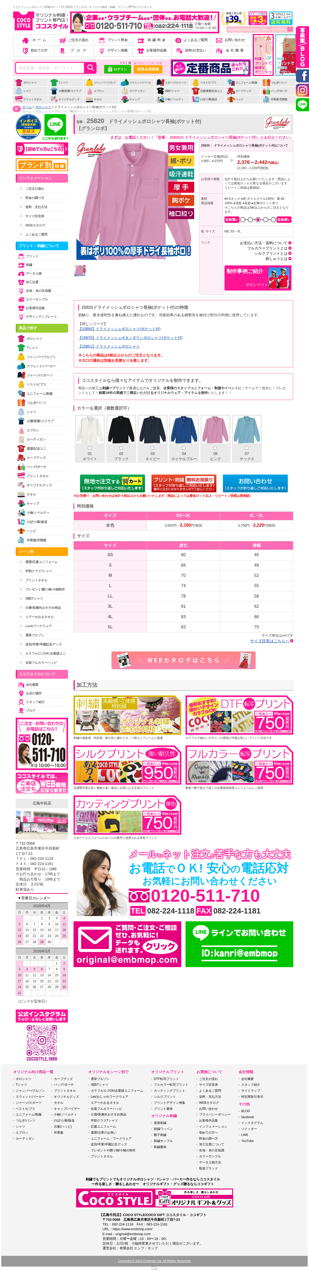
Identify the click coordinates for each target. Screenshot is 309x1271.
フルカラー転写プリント (171, 1084)
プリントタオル (28, 99)
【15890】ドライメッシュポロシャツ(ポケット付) (119, 329)
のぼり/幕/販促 (204, 99)
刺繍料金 (152, 40)
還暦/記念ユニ (31, 448)
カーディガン (133, 91)
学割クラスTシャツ (36, 571)
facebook (247, 1117)
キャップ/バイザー (67, 1109)
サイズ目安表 (32, 216)
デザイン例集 (113, 50)
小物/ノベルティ (170, 99)
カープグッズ (239, 91)
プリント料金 (113, 40)
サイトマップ (250, 1090)
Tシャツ (59, 82)
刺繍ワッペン (163, 1129)
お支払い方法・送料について (264, 243)
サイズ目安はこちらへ (269, 641)
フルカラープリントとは (267, 248)
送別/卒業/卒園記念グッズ (41, 644)
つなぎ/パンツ (274, 82)
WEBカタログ (32, 225)
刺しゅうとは (277, 259)
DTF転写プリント (166, 1079)
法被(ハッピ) (63, 1126)
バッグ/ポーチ (274, 91)
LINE (244, 1135)
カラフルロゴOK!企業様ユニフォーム (117, 1090)
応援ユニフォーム (103, 1126)
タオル (93, 99)
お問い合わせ (230, 40)
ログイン (117, 69)
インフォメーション (213, 1126)
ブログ (73, 50)
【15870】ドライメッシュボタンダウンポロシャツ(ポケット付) (130, 338)
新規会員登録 (148, 69)
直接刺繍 (160, 1123)
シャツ (23, 91)
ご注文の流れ (74, 40)
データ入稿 (29, 273)
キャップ (130, 99)
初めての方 (34, 50)
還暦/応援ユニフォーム (39, 562)
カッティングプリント (169, 1090)
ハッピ (235, 99)
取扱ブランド (208, 1168)
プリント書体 (163, 1109)
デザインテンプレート (37, 317)
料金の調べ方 (32, 198)
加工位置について (211, 1144)
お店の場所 (29, 693)
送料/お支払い (190, 50)
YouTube (247, 1141)
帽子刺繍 (160, 1135)
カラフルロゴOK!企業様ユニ (43, 653)
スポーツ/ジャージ (171, 82)
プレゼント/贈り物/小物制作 (42, 589)
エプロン (94, 91)
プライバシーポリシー (215, 1114)
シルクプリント (165, 1097)
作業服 (58, 1132)
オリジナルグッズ (65, 99)
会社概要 (230, 50)
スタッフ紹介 (31, 702)
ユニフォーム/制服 (242, 82)
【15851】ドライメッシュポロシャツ (109, 346)
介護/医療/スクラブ (65, 91)
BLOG (245, 1111)
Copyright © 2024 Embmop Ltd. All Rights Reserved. (154, 1261)
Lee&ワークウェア (36, 626)
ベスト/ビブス (204, 82)
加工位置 (27, 282)
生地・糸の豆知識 (34, 291)
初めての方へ (208, 1132)
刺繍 (24, 265)
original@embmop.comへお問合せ (260, 29)
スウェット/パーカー (136, 85)
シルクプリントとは (271, 253)
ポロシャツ (25, 82)
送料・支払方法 (33, 207)
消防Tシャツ (167, 91)
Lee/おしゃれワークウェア (109, 1097)
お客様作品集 (152, 50)
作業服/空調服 (274, 99)
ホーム (34, 40)
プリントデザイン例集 (169, 1103)
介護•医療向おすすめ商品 (40, 608)
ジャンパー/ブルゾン (100, 85)
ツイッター (249, 1129)
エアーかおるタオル (37, 617)
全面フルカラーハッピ (38, 663)
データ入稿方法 (210, 1162)
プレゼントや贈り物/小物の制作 (113, 1150)
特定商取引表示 (252, 1097)
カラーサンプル (32, 299)
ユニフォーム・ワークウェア (111, 1138)
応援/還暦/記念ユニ (207, 91)
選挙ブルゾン (32, 635)
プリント (27, 256)
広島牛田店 (42, 803)
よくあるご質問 (190, 40)
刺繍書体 (160, 1147)
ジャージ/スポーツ (35, 375)
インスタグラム (252, 1123)
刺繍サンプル (163, 1141)
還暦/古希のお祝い (104, 1132)
